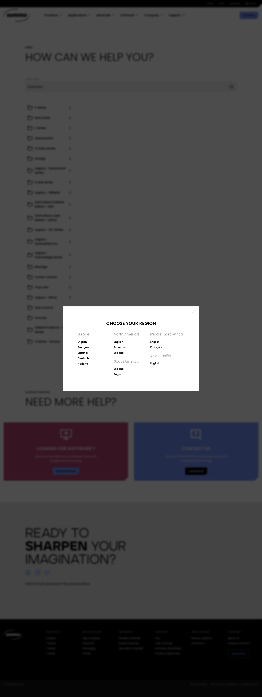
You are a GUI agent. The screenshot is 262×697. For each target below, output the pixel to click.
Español (83, 353)
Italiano (83, 364)
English (82, 342)
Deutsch (83, 358)
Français (83, 347)
